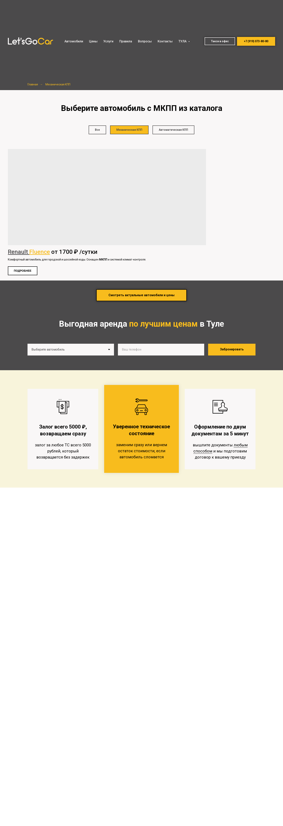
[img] (107, 197)
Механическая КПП (57, 84)
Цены (93, 41)
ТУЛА (182, 41)
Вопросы (145, 41)
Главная (33, 84)
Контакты (165, 41)
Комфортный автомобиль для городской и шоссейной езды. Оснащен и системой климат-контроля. (77, 259)
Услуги (108, 41)
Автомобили (73, 41)
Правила (125, 41)
